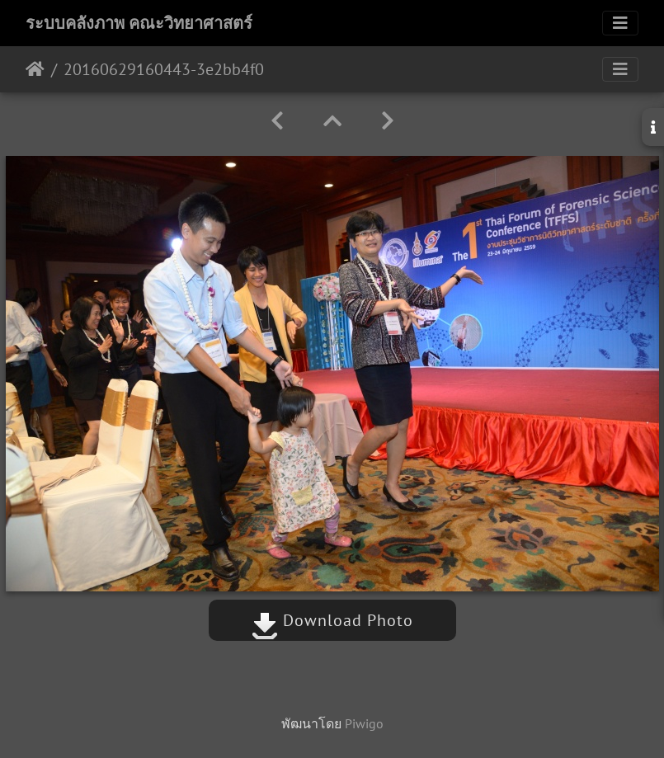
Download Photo (332, 620)
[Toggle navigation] (620, 23)
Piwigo (364, 723)
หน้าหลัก (35, 69)
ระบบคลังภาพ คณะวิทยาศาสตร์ (139, 23)
